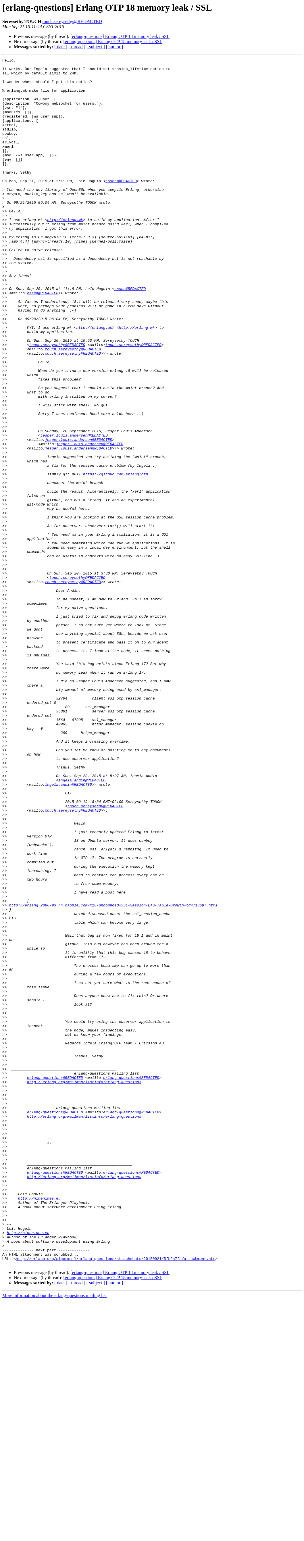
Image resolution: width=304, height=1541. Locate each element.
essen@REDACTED (121, 205)
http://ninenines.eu (39, 1426)
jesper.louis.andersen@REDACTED (74, 511)
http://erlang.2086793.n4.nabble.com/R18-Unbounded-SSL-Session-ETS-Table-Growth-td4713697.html (113, 1074)
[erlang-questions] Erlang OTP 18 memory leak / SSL (120, 36)
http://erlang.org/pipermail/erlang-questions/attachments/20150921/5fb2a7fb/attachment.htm (115, 1499)
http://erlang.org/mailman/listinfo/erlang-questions (84, 1287)
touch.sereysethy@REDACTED (72, 21)
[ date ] (60, 46)
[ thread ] (76, 46)
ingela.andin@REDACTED (81, 924)
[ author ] (114, 46)
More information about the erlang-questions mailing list (54, 1536)
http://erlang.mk (65, 252)
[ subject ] (95, 46)
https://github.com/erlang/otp (115, 557)
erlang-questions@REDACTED (55, 1281)
